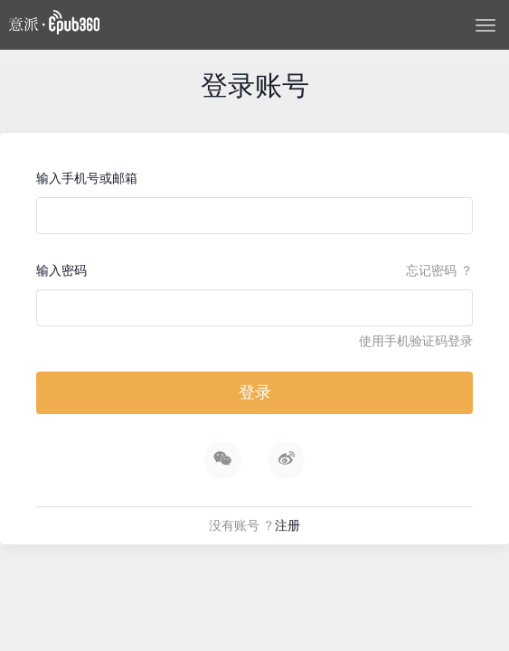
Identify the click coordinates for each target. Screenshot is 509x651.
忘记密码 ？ (439, 270)
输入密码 (61, 270)
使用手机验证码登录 (416, 341)
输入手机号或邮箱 (86, 178)
